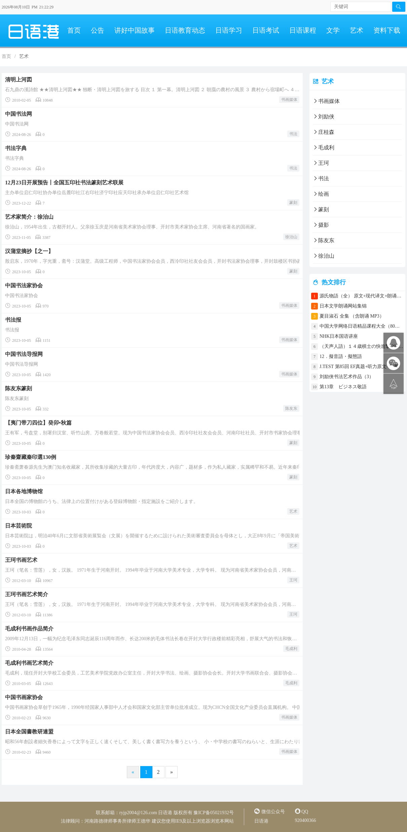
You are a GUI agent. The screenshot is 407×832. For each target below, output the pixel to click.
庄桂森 (323, 132)
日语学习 (228, 30)
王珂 (293, 580)
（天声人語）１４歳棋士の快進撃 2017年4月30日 (362, 346)
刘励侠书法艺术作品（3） (347, 376)
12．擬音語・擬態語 (343, 356)
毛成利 (291, 648)
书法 (293, 134)
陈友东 (291, 408)
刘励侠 (323, 116)
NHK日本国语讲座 (339, 336)
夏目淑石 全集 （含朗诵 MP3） (352, 316)
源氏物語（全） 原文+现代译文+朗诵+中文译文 (362, 295)
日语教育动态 (185, 30)
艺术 (356, 30)
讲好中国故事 (134, 30)
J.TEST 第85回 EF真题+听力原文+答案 (359, 366)
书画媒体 (289, 99)
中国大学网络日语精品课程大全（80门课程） (362, 326)
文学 (333, 30)
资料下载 (386, 30)
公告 (97, 30)
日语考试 (265, 30)
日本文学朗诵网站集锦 (343, 306)
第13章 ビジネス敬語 (343, 386)
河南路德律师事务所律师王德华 (117, 821)
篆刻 (293, 202)
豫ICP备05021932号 (213, 812)
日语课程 (302, 30)
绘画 (321, 194)
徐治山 (291, 236)
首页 (74, 30)
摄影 (321, 225)
